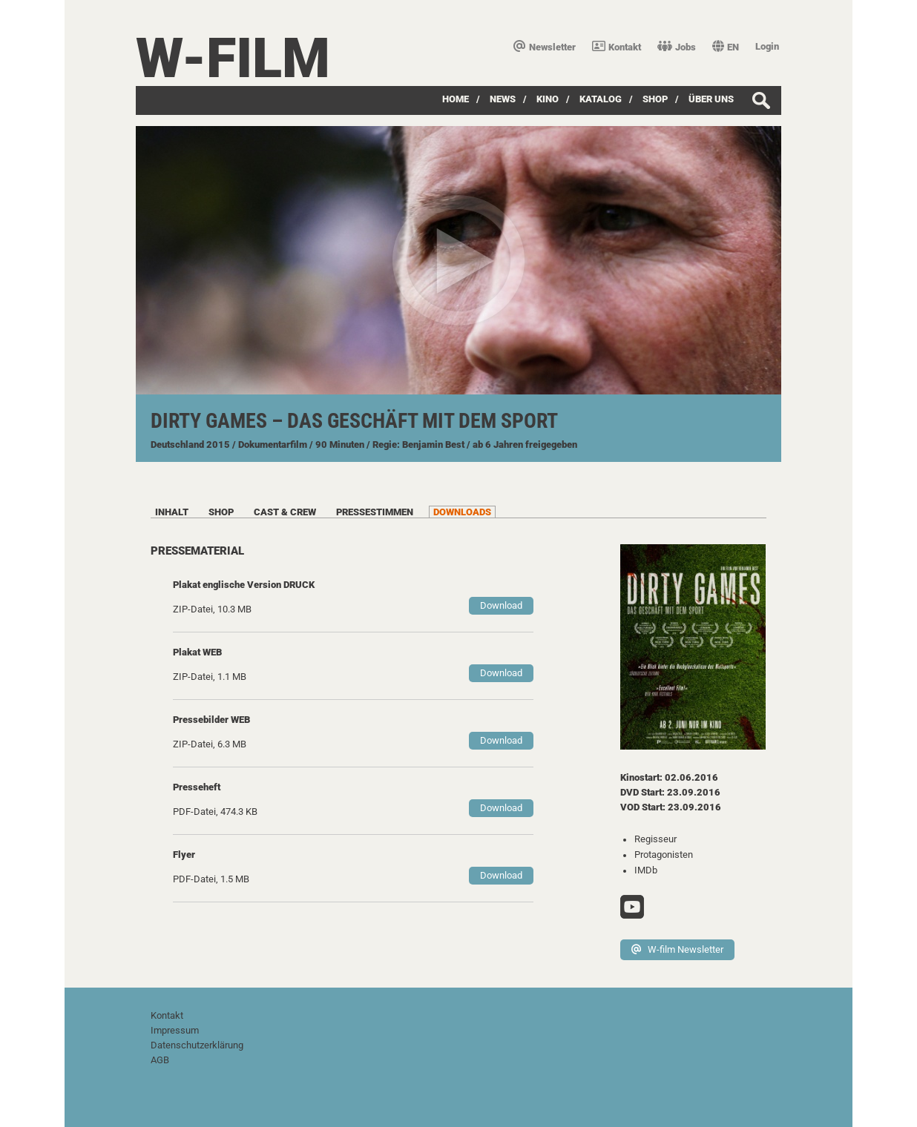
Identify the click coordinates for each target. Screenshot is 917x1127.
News (503, 99)
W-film (233, 58)
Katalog (600, 99)
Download (501, 605)
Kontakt (616, 47)
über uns (711, 99)
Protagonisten (663, 854)
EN (725, 47)
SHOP (655, 99)
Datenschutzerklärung (197, 1045)
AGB (160, 1059)
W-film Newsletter (677, 949)
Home (455, 99)
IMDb (645, 870)
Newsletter (544, 47)
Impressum (175, 1030)
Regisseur (655, 839)
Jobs (676, 47)
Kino (547, 99)
